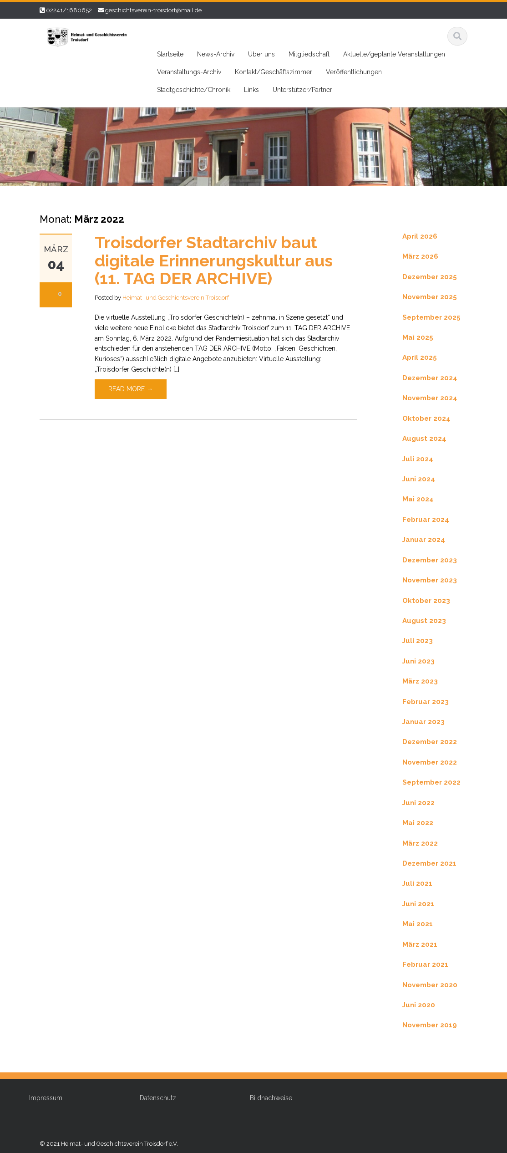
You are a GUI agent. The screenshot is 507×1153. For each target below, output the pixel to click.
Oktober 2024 (426, 418)
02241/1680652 (69, 10)
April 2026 (419, 236)
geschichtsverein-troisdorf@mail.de (153, 10)
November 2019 (429, 1025)
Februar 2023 (425, 702)
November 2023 (429, 580)
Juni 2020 (418, 1005)
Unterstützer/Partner (302, 89)
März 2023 (420, 681)
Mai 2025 (417, 337)
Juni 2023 (418, 661)
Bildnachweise (266, 1098)
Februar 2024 (425, 519)
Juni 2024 (418, 479)
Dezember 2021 (429, 863)
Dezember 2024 (429, 378)
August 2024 (424, 438)
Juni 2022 (418, 803)
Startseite (170, 54)
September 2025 (431, 317)
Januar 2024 (423, 540)
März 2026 (420, 256)
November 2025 (429, 297)
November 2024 (429, 398)
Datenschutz (153, 1098)
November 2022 (429, 762)
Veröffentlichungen (354, 72)
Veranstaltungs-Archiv (189, 72)
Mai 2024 (418, 499)
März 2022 (420, 843)
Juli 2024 (417, 459)
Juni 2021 (418, 904)
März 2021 (419, 944)
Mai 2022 (417, 823)
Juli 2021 (417, 883)
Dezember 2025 (429, 277)
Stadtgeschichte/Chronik (193, 89)
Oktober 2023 (426, 601)
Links (251, 89)
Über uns (261, 54)
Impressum (40, 1098)
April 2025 (419, 357)
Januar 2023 (423, 722)
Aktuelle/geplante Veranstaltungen (394, 54)
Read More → (130, 389)
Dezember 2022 (429, 742)
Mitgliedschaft (309, 54)
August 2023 (424, 621)
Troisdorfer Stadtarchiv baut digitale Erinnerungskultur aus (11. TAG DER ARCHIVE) (214, 260)
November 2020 (429, 985)
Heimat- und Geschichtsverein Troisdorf (175, 297)
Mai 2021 (417, 924)
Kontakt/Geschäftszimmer (273, 72)
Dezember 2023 (429, 560)
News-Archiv (215, 54)
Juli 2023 (417, 641)
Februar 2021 (425, 964)
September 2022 (431, 782)
